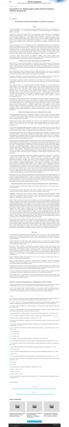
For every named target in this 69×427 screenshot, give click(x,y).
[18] (10, 346)
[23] (18, 187)
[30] (16, 254)
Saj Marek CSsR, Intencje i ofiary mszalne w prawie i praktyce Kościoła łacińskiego (17, 415)
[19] (49, 160)
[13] (52, 130)
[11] (15, 109)
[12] (15, 125)
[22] (42, 172)
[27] (13, 215)
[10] (10, 324)
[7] (50, 77)
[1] (10, 296)
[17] (22, 148)
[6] (44, 73)
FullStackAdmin (16, 425)
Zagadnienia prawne (13, 6)
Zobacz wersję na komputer (34, 421)
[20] (51, 165)
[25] (14, 197)
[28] (10, 371)
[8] (10, 318)
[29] (56, 227)
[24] (48, 191)
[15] (29, 141)
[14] (31, 138)
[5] (42, 63)
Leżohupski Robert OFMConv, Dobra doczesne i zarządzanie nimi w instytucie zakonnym (51, 415)
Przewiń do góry (56, 424)
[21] (10, 353)
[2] (13, 42)
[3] (29, 47)
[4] (55, 53)
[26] (10, 366)
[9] (10, 320)
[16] (15, 144)
